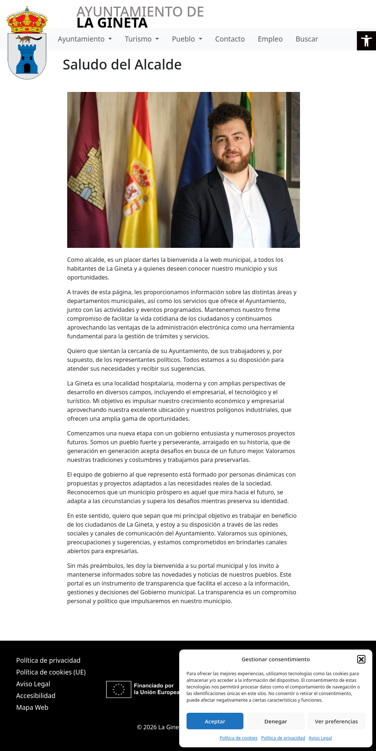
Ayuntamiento (82, 39)
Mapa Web (32, 707)
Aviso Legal (320, 738)
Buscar (307, 39)
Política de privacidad (283, 738)
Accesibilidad (35, 695)
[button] (366, 40)
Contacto (230, 39)
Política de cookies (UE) (51, 672)
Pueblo (184, 39)
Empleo (270, 39)
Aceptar (215, 721)
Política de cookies (238, 738)
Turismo (139, 39)
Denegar (275, 721)
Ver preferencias (336, 721)
